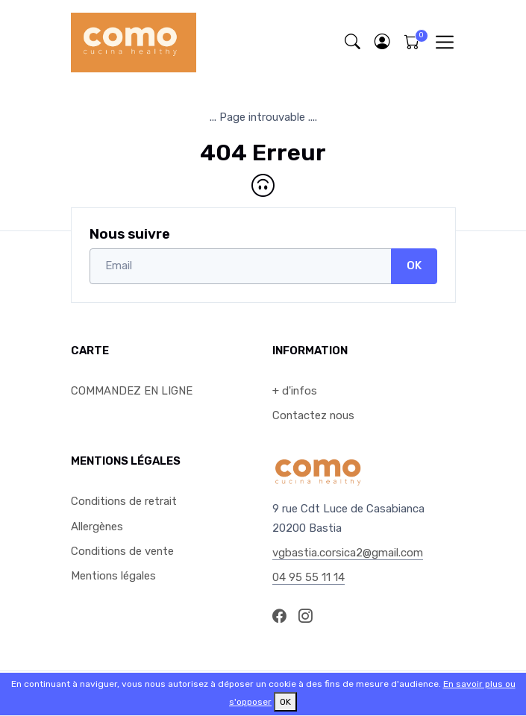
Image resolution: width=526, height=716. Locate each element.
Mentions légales (113, 575)
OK (414, 265)
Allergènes (97, 526)
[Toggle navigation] (444, 42)
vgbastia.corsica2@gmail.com (347, 552)
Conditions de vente (122, 551)
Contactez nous (313, 415)
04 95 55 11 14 (308, 577)
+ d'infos (294, 391)
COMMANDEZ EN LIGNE (131, 391)
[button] (383, 42)
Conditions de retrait (124, 501)
